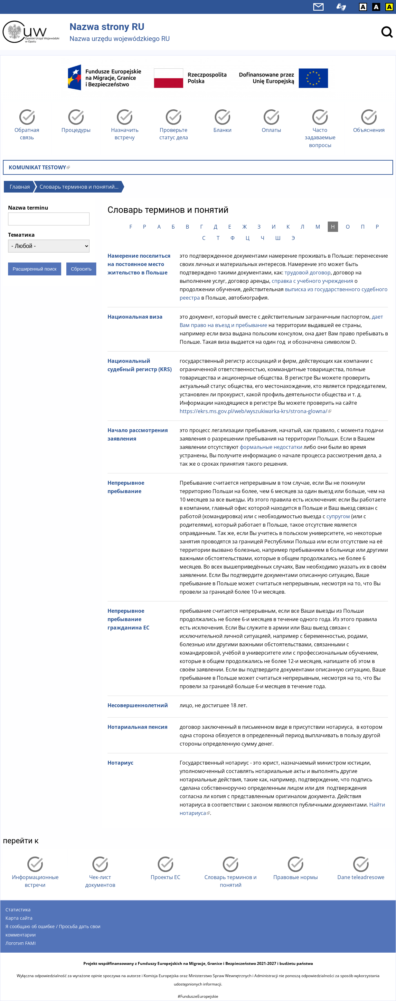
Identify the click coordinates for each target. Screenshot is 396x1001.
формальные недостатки (272, 447)
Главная (20, 186)
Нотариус (120, 762)
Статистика (18, 910)
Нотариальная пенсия (137, 726)
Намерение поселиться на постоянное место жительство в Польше (139, 264)
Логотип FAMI (20, 943)
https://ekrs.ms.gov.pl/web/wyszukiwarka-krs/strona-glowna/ (255, 411)
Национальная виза (135, 316)
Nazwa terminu (28, 207)
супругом (338, 516)
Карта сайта (19, 918)
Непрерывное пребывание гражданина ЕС (128, 619)
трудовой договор (307, 272)
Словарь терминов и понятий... (79, 186)
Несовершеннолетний (138, 705)
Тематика (21, 234)
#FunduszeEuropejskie (198, 996)
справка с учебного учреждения (312, 280)
